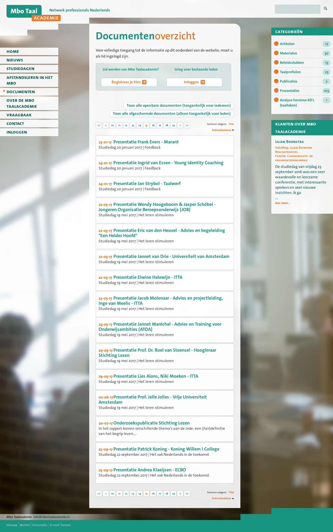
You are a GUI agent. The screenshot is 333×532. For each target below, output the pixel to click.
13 (133, 125)
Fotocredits (39, 525)
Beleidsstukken (305, 63)
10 (112, 125)
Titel (231, 124)
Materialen (305, 53)
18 (166, 125)
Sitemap (11, 525)
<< (98, 125)
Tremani (65, 525)
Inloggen (194, 82)
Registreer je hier (129, 82)
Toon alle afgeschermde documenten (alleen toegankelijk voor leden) (172, 113)
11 (119, 125)
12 (126, 125)
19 (173, 125)
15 (146, 125)
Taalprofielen (305, 72)
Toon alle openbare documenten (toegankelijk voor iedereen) (179, 105)
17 (160, 125)
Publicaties (305, 81)
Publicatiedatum (221, 130)
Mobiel (24, 525)
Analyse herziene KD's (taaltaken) (305, 102)
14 (139, 125)
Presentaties (305, 91)
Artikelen (305, 44)
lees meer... (282, 203)
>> (187, 125)
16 (153, 125)
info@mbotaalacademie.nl (51, 517)
